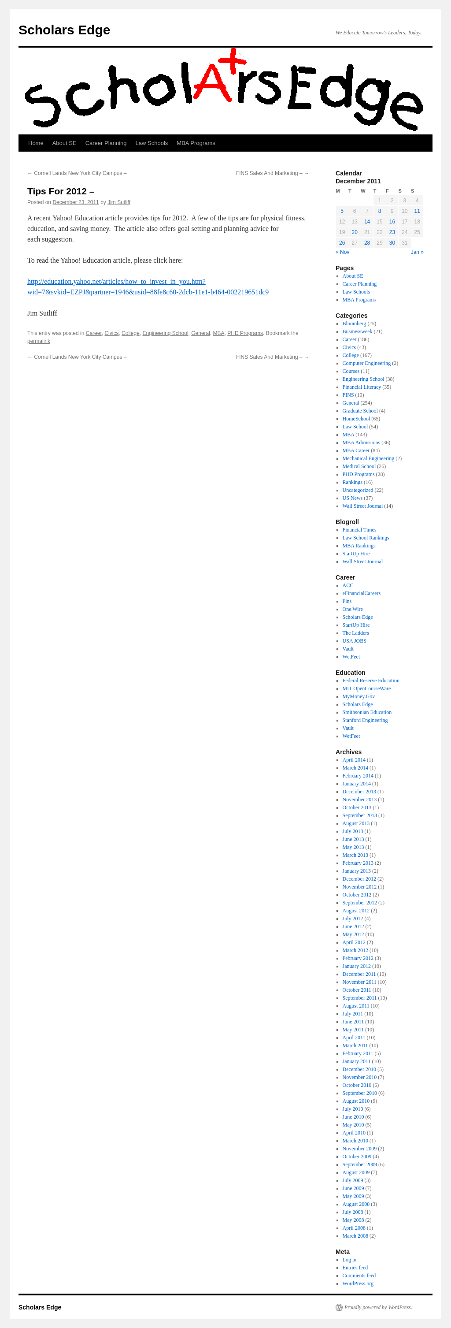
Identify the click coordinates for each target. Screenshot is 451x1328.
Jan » (417, 252)
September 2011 (360, 998)
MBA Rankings (359, 546)
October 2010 (357, 1085)
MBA (219, 333)
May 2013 (353, 847)
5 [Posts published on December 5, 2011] (342, 211)
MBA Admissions (362, 442)
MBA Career (356, 450)
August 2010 (356, 1101)
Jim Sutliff (118, 202)
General (200, 333)
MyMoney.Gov (359, 696)
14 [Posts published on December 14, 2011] (367, 222)
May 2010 (353, 1125)
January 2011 (357, 1061)
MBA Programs (196, 143)
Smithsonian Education (367, 712)
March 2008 (355, 1236)
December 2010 (359, 1069)
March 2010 (355, 1141)
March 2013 (355, 855)
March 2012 (355, 950)
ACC (348, 585)
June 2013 (353, 839)
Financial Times (360, 530)
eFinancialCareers (362, 593)
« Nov (342, 252)
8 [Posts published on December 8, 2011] (379, 211)
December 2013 (359, 792)
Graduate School (360, 411)
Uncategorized (358, 490)
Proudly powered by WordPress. (378, 1307)
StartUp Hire (356, 554)
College (131, 333)
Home (36, 143)
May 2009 (353, 1196)
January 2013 (357, 871)
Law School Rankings (366, 538)
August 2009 (356, 1172)
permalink (38, 341)
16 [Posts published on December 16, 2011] (392, 222)
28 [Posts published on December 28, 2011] (367, 243)
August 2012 (356, 911)
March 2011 (355, 1045)
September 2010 (360, 1093)
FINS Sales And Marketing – (272, 173)
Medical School (359, 466)
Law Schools (152, 143)
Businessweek (358, 331)
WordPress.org (358, 1283)
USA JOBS (354, 641)
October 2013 (357, 807)
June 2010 (353, 1117)
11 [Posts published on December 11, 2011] (417, 211)
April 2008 (354, 1228)
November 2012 (360, 887)
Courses (351, 371)
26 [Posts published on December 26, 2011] (342, 243)
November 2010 (360, 1077)
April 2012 (354, 942)
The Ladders (356, 633)
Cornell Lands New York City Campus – (76, 173)
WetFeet (351, 657)
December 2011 (359, 974)
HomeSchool (356, 419)
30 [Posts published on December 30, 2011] (392, 243)
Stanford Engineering (365, 720)
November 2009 (360, 1149)
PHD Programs (245, 333)
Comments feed (359, 1275)
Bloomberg (354, 323)
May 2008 (353, 1220)
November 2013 (360, 799)
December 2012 (359, 879)
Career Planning (106, 143)
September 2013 (360, 815)
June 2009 (353, 1188)
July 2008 (353, 1212)
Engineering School (165, 333)
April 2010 (354, 1133)
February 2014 (358, 776)
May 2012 (353, 934)
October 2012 (357, 895)
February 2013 (358, 863)
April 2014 (354, 760)
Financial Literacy (362, 387)
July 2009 (353, 1180)
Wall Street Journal (363, 506)
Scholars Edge (64, 29)
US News (353, 498)
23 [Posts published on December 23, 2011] (392, 232)
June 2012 (353, 926)
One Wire (353, 609)
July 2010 (353, 1109)
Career (94, 333)
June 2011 (353, 1022)
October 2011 (357, 990)
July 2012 (353, 918)
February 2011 (358, 1053)
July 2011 (353, 1014)
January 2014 (357, 784)
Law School (355, 427)
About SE (64, 143)
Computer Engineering (367, 363)
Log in (350, 1260)
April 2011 (354, 1037)
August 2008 (356, 1204)
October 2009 (357, 1156)
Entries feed (355, 1268)
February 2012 (358, 958)
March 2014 (355, 768)
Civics (111, 333)
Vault (348, 649)
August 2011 (356, 1006)
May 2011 (353, 1030)
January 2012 (357, 966)
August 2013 (356, 823)
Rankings (352, 482)
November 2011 (360, 982)
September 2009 (360, 1164)
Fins (347, 601)
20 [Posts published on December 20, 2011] (354, 232)
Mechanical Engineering (369, 458)
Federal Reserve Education (371, 680)
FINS (348, 395)
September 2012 (360, 903)
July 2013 (353, 831)
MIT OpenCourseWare (367, 688)
